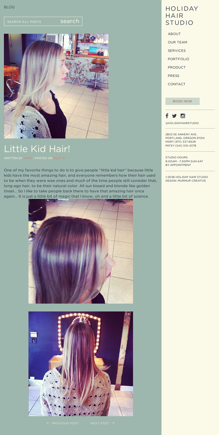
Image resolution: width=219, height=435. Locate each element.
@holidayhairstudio (182, 123)
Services (177, 51)
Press (173, 76)
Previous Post (62, 423)
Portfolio (178, 59)
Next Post (103, 423)
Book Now (182, 101)
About (174, 34)
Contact (177, 84)
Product (177, 67)
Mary (28, 158)
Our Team (177, 42)
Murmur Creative (192, 180)
